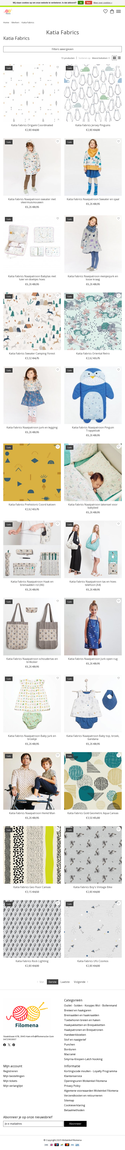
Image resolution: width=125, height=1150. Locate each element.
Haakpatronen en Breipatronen (83, 1030)
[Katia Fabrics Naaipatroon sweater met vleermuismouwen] (32, 167)
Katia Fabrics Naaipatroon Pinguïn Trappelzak (93, 429)
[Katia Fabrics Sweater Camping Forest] (32, 321)
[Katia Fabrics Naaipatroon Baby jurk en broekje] (32, 703)
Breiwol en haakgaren (77, 1010)
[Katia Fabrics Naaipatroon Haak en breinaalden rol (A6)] (32, 549)
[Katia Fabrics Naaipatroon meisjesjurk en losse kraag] (93, 244)
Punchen (69, 1044)
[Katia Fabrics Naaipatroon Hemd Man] (32, 781)
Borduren (70, 1049)
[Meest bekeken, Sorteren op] (101, 58)
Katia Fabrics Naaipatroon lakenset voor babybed (93, 506)
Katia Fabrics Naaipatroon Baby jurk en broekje (32, 737)
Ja (81, 3)
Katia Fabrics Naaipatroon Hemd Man (32, 813)
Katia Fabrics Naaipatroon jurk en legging (32, 427)
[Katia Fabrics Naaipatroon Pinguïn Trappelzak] (93, 395)
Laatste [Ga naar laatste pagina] (65, 982)
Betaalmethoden (74, 1110)
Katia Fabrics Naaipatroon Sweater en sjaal (93, 199)
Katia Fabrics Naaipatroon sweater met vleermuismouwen (32, 200)
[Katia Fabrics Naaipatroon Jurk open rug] (93, 626)
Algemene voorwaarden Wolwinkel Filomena (91, 1090)
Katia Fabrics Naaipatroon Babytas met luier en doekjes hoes (32, 277)
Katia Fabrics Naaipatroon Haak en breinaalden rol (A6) (32, 583)
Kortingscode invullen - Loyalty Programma (90, 1071)
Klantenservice (73, 1076)
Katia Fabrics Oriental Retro (93, 353)
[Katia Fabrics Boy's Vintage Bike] (93, 855)
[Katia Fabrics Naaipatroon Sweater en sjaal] (93, 167)
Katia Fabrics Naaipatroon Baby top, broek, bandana (92, 737)
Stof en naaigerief (75, 1039)
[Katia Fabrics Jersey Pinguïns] (93, 93)
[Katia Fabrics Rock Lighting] (32, 929)
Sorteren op (84, 58)
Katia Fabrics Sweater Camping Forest (32, 353)
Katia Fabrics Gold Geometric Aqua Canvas (92, 813)
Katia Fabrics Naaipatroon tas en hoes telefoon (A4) (92, 583)
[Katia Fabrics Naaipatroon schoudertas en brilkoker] (32, 626)
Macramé (70, 1054)
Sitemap (69, 1100)
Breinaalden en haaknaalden (81, 1015)
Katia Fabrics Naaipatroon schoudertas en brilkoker (32, 660)
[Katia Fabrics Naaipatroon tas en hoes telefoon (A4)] (93, 549)
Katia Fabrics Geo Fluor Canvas (32, 887)
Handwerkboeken (75, 1035)
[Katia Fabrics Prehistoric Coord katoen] (32, 472)
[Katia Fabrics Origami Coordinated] (32, 93)
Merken (15, 22)
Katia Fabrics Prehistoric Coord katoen (32, 504)
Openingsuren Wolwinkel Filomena (85, 1081)
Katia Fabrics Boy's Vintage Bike (92, 887)
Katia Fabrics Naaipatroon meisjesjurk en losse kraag (93, 277)
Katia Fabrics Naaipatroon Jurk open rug (93, 659)
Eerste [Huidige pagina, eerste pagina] (52, 982)
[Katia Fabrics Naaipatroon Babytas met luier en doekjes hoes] (32, 244)
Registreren (10, 1071)
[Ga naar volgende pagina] (81, 981)
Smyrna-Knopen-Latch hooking (83, 1059)
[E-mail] (33, 1124)
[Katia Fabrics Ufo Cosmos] (93, 929)
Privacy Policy (72, 1086)
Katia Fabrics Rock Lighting (32, 961)
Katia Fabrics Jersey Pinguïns (92, 125)
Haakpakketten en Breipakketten (84, 1025)
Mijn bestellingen (13, 1076)
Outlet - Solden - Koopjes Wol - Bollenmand (90, 1005)
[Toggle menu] (118, 11)
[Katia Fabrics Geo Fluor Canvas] (32, 855)
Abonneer (75, 1123)
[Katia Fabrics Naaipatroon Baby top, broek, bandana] (93, 703)
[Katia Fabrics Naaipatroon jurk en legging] (32, 395)
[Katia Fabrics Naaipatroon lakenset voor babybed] (93, 472)
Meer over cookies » (103, 3)
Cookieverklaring (74, 1105)
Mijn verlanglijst (13, 1086)
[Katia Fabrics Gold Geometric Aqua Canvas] (93, 781)
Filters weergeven (62, 49)
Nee (88, 3)
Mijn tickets (10, 1081)
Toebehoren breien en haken (82, 1020)
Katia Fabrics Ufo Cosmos (92, 961)
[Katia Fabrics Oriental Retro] (93, 321)
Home (6, 22)
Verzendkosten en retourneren (83, 1095)
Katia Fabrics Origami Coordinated (32, 125)
